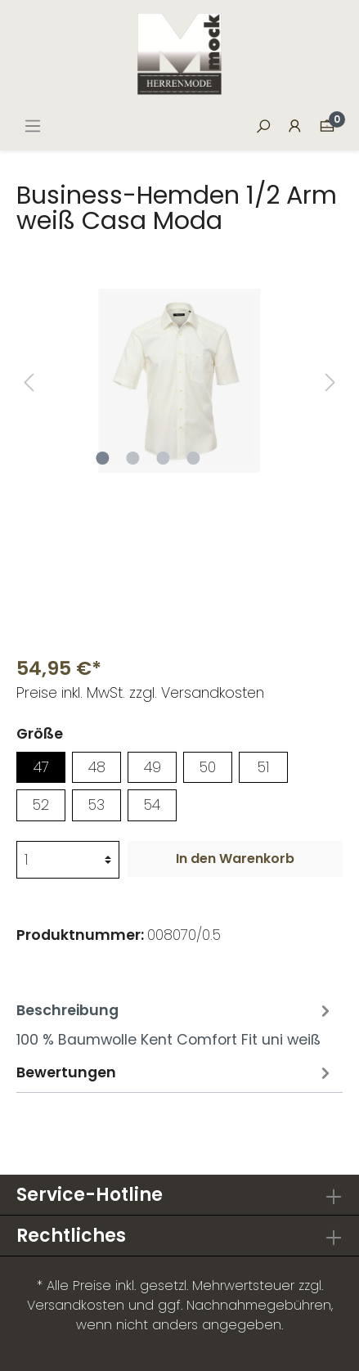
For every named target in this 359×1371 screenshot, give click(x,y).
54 (152, 805)
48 (96, 767)
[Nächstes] (330, 380)
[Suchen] (263, 126)
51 (263, 767)
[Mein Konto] (295, 126)
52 (41, 805)
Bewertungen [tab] (175, 1072)
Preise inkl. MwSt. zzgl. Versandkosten (140, 693)
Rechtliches (71, 1235)
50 (208, 767)
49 (152, 767)
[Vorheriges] (28, 380)
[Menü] (32, 126)
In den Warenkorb (235, 858)
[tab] (175, 1022)
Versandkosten (75, 1305)
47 (41, 767)
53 (96, 805)
